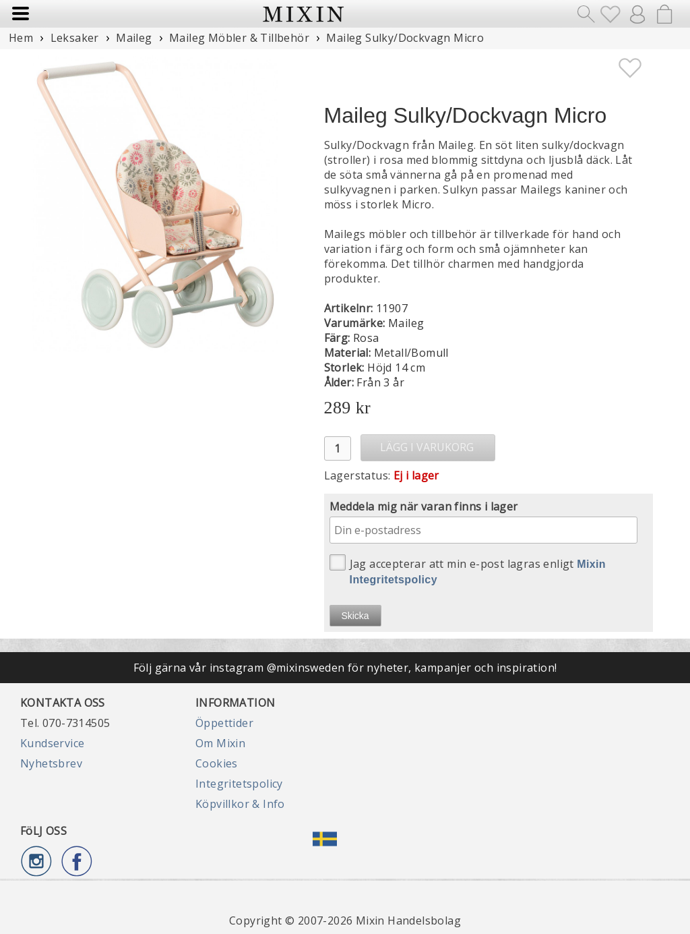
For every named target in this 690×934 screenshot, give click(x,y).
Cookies (216, 763)
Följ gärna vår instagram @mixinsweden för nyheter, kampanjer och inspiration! (345, 667)
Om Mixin (220, 743)
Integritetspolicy (239, 783)
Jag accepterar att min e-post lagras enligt (468, 569)
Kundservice (52, 743)
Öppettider (224, 723)
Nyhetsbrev (51, 763)
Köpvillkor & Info (240, 803)
